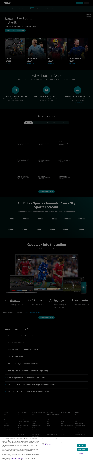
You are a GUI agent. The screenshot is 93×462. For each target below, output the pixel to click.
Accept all (81, 445)
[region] (46, 449)
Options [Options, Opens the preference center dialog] (81, 453)
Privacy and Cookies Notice (18, 458)
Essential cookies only (83, 449)
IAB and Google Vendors (47, 444)
